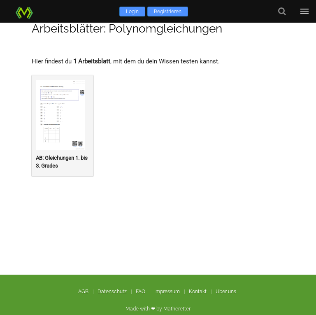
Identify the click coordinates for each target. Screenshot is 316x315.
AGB (83, 291)
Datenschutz (112, 291)
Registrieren (167, 11)
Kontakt (198, 291)
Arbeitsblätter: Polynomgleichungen (127, 28)
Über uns (226, 291)
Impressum (167, 291)
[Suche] (282, 11)
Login (132, 11)
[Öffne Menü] (304, 11)
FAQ (140, 291)
